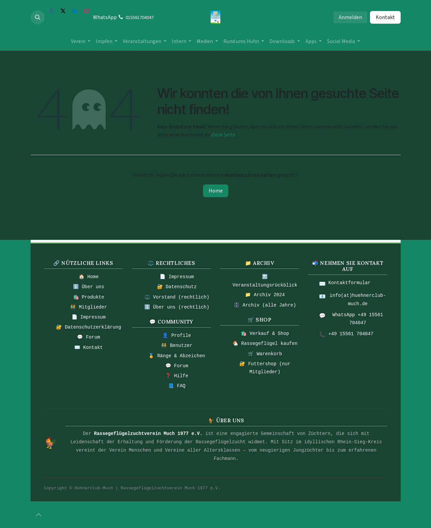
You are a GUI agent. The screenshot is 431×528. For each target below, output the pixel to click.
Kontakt (385, 17)
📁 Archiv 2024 (265, 295)
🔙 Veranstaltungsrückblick (265, 281)
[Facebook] (51, 10)
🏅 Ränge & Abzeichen (176, 356)
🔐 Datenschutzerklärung (88, 327)
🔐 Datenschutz (177, 287)
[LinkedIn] (74, 10)
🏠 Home (89, 277)
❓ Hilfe (176, 376)
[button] (38, 17)
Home (216, 190)
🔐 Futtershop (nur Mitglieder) (264, 368)
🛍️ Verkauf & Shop (265, 333)
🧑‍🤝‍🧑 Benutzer (176, 345)
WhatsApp (105, 17)
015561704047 (140, 17)
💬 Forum (88, 337)
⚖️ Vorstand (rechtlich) (176, 297)
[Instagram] (86, 10)
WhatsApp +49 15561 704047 (357, 319)
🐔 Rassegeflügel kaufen (264, 343)
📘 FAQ (176, 386)
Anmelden (350, 17)
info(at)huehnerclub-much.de (358, 300)
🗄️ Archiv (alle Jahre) (265, 305)
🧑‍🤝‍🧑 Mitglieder (88, 307)
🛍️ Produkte (88, 297)
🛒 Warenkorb (265, 354)
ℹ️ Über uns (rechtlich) (177, 307)
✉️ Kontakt (88, 347)
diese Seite (223, 134)
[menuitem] (80, 41)
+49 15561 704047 (350, 334)
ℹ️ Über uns (89, 287)
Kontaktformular (349, 283)
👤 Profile (176, 335)
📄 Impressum (89, 317)
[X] (63, 10)
